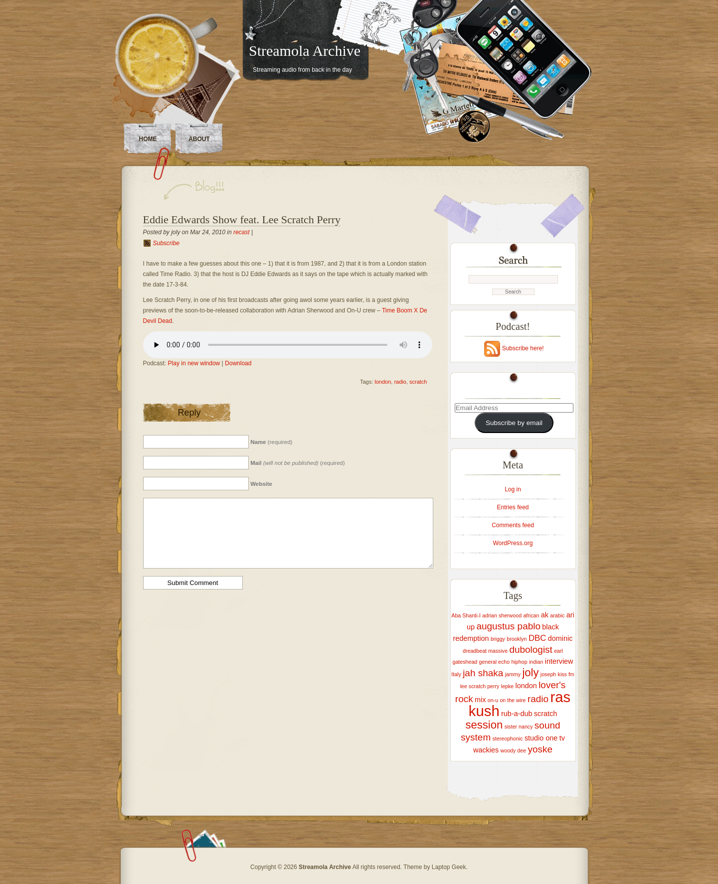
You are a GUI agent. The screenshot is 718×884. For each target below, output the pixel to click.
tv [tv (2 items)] (562, 738)
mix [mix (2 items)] (480, 700)
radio (400, 382)
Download (238, 363)
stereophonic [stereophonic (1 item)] (508, 738)
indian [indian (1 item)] (536, 662)
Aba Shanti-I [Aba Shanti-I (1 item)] (466, 615)
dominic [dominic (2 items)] (560, 638)
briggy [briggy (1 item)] (498, 639)
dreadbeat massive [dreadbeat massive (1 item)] (485, 651)
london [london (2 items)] (526, 686)
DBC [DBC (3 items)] (537, 638)
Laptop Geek (449, 867)
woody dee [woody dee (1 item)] (514, 750)
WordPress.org (513, 543)
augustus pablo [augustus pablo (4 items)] (508, 626)
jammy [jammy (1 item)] (513, 674)
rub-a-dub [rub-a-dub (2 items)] (516, 714)
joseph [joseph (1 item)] (548, 674)
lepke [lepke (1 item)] (507, 686)
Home (148, 139)
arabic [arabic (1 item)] (557, 615)
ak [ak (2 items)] (544, 615)
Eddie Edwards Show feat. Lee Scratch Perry (242, 219)
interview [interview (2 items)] (559, 661)
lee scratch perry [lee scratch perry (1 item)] (480, 686)
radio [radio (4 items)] (538, 699)
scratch (418, 382)
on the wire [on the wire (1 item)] (513, 700)
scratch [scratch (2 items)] (545, 714)
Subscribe (166, 243)
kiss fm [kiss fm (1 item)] (566, 674)
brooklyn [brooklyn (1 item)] (517, 639)
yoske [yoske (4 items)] (540, 749)
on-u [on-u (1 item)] (493, 700)
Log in (513, 489)
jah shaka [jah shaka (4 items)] (483, 673)
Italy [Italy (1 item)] (456, 674)
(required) (271, 442)
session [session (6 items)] (484, 725)
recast (241, 232)
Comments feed (513, 525)
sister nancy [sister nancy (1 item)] (519, 727)
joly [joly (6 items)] (530, 672)
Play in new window (194, 363)
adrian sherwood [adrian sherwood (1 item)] (502, 615)
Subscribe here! (523, 348)
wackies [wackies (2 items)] (486, 750)
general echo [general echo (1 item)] (494, 662)
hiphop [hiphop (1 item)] (520, 662)
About (199, 139)
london (382, 382)
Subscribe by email (514, 423)
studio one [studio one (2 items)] (541, 738)
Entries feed (513, 507)
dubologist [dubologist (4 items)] (530, 649)
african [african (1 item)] (531, 615)
